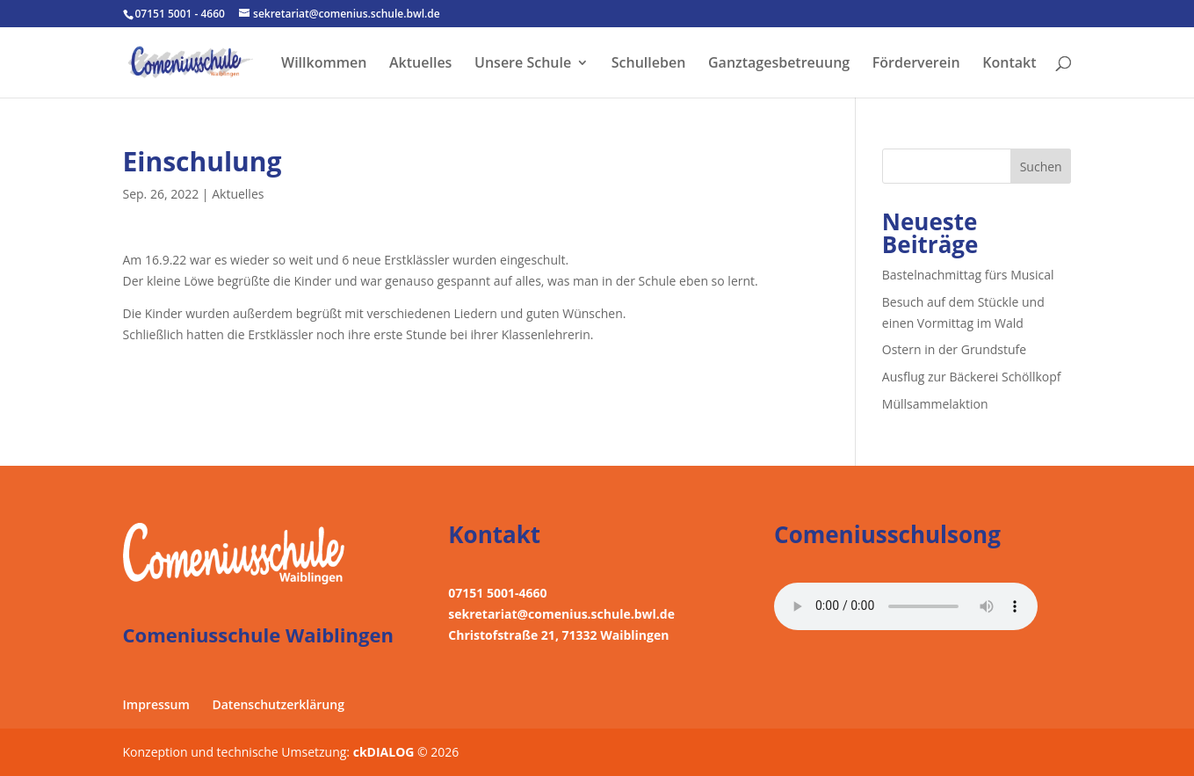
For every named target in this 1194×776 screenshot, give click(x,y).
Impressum (156, 704)
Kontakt (1009, 64)
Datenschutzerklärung (278, 704)
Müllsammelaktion (935, 403)
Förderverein (916, 64)
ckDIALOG (385, 751)
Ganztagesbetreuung (779, 64)
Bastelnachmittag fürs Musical (968, 274)
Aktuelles (420, 64)
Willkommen (323, 64)
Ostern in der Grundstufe (954, 349)
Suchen (1041, 166)
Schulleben (648, 64)
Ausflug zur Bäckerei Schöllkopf (971, 376)
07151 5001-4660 (497, 592)
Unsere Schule (522, 64)
